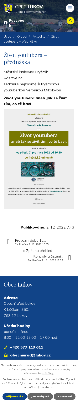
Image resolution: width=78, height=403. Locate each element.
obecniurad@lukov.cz (30, 355)
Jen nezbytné (40, 396)
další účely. (48, 373)
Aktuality (39, 36)
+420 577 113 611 (26, 347)
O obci (22, 36)
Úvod (7, 36)
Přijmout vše (14, 396)
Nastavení (64, 396)
